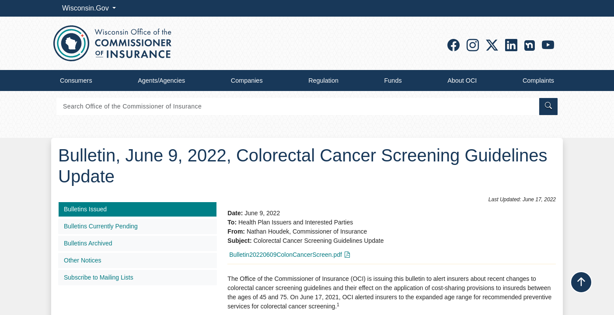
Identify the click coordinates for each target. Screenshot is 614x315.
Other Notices (82, 260)
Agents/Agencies (161, 80)
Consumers (76, 80)
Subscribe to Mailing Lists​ (98, 277)
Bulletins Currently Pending (101, 226)
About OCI (462, 80)
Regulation (323, 80)
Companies (247, 80)
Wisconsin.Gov (86, 8)
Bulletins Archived (88, 243)
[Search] (297, 106)
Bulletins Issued (85, 209)
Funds (393, 80)
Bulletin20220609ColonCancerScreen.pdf (285, 254)
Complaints (538, 80)
